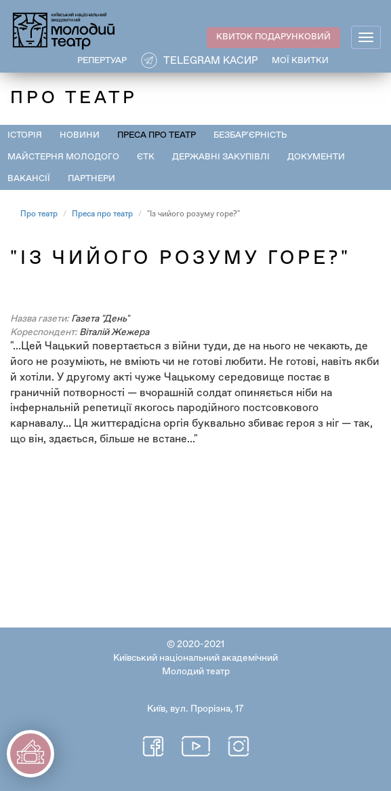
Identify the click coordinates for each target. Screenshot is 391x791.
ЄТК (146, 157)
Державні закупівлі (221, 157)
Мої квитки (300, 60)
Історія (24, 135)
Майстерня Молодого (63, 157)
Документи (316, 157)
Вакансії (28, 178)
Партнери (91, 178)
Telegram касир (210, 61)
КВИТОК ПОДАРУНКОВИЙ (273, 37)
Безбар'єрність (250, 135)
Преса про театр (156, 135)
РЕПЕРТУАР (102, 60)
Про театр (39, 214)
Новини (80, 135)
